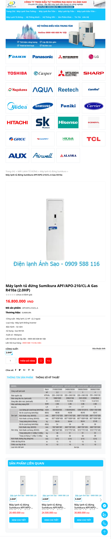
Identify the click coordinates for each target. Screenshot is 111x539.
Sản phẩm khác (65, 17)
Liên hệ (85, 17)
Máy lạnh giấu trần (86, 11)
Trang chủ (10, 11)
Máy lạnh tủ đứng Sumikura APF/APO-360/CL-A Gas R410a (53, 507)
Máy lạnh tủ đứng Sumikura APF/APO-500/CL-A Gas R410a (85, 507)
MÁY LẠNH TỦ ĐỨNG (27, 171)
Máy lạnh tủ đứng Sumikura (53, 171)
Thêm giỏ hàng (27, 361)
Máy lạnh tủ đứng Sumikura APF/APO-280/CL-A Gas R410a (20, 507)
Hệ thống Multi (33, 17)
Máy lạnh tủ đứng (15, 17)
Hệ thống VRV (49, 17)
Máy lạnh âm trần (48, 11)
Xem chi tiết (19, 519)
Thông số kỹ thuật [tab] (48, 377)
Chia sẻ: (10, 370)
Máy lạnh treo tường (27, 11)
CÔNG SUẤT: (12, 348)
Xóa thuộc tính (98, 348)
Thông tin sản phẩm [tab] (20, 377)
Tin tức (78, 17)
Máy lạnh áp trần (67, 11)
